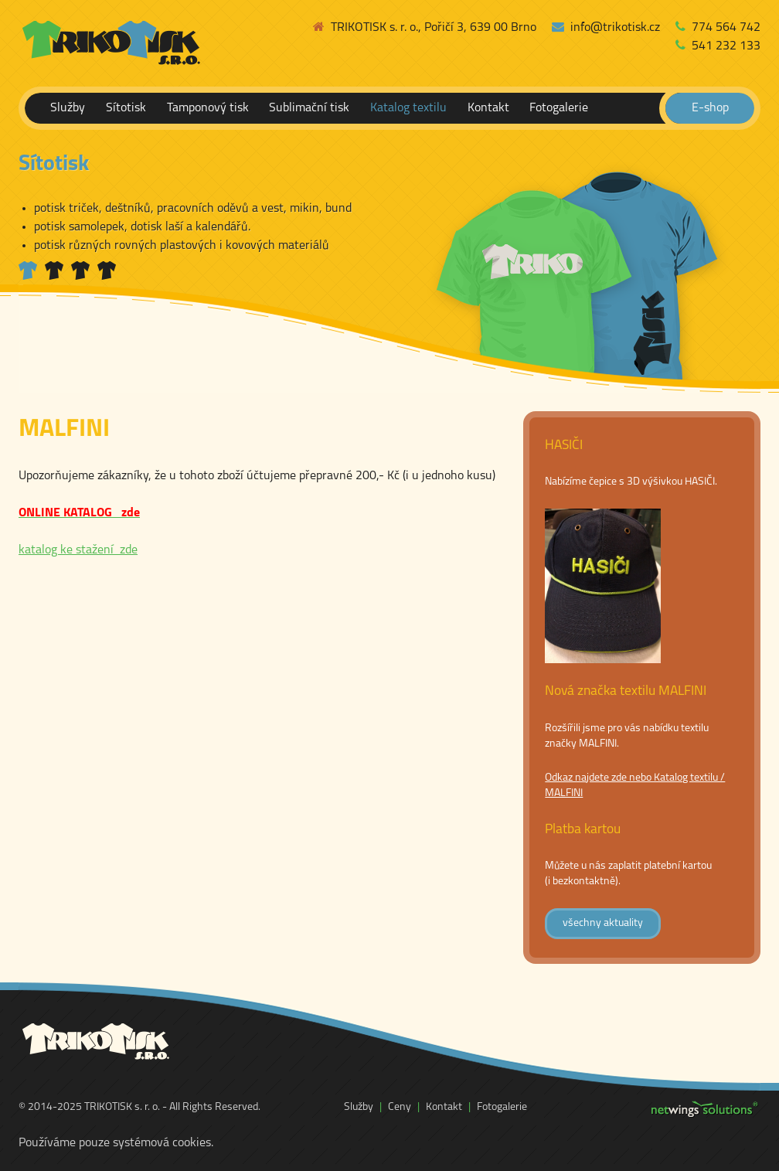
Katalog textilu (408, 108)
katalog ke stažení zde (78, 550)
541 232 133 (717, 46)
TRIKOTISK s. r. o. (122, 1107)
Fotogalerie (558, 108)
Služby (67, 108)
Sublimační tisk (309, 108)
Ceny (399, 1107)
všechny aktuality (603, 923)
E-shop (710, 108)
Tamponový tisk (208, 108)
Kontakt (488, 108)
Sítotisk (126, 108)
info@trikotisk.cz (606, 28)
